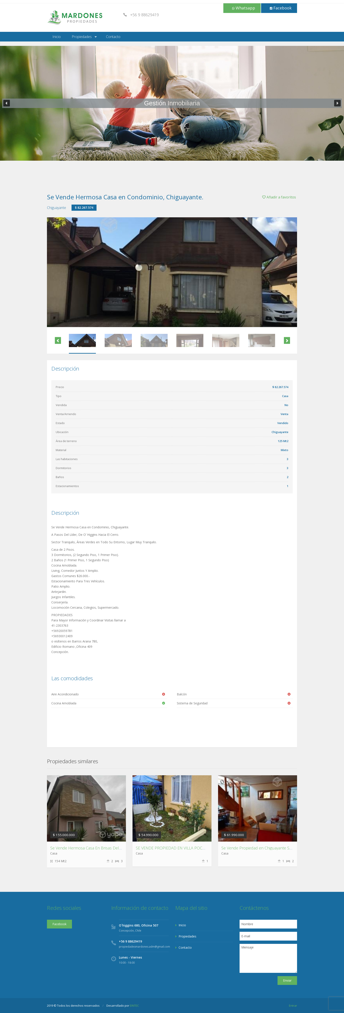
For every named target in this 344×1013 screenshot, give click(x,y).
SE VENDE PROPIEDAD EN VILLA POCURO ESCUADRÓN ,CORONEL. (196, 848)
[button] (6, 103)
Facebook (281, 8)
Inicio (56, 36)
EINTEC (134, 1006)
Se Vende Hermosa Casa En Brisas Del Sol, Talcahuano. (99, 848)
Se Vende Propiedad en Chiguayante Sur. (257, 848)
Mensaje (268, 958)
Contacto (113, 36)
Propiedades (82, 36)
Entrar (293, 1006)
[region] (172, 103)
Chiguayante (56, 207)
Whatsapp (243, 8)
